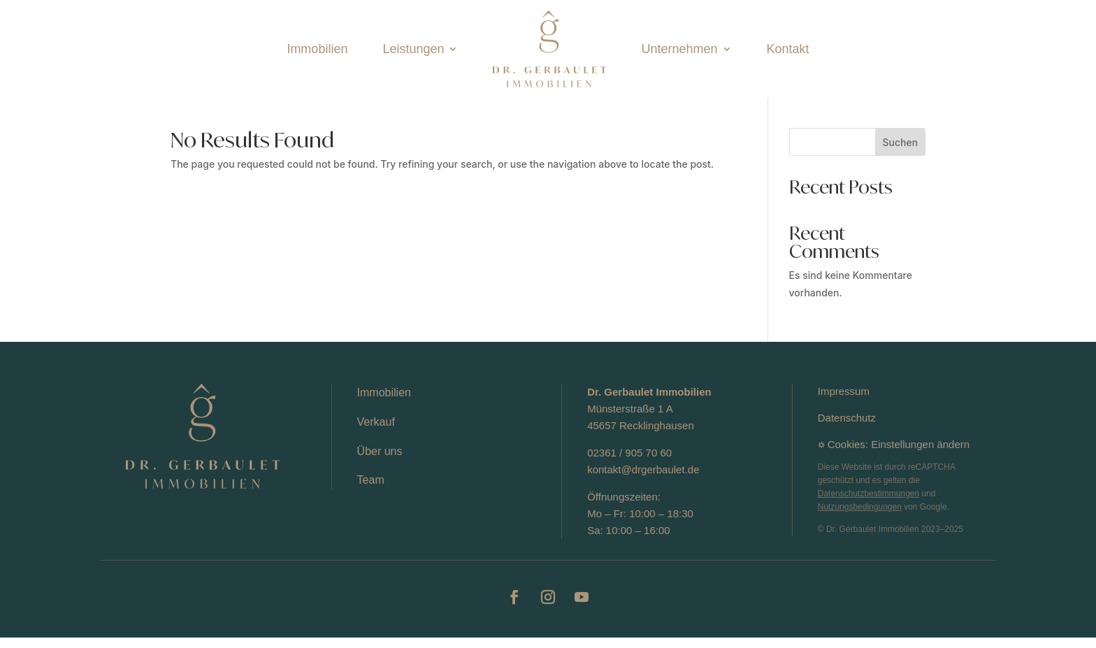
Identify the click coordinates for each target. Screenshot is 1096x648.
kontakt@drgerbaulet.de (643, 480)
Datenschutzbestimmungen (868, 504)
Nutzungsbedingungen (860, 517)
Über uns (380, 462)
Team (370, 490)
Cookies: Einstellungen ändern (898, 455)
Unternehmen (679, 49)
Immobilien (317, 49)
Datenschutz (847, 428)
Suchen (900, 153)
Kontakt (788, 49)
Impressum (844, 402)
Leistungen (413, 49)
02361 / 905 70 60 (629, 463)
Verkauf (376, 432)
